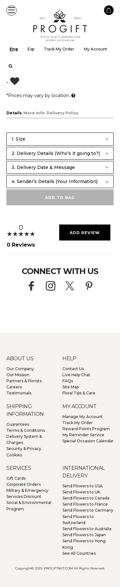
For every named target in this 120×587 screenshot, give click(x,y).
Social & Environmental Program (28, 505)
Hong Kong (84, 543)
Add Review (85, 232)
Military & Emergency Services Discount (27, 493)
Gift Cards (16, 478)
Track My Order (59, 49)
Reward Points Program (86, 428)
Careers (14, 387)
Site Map (70, 387)
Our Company (20, 368)
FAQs (67, 380)
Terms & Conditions (25, 430)
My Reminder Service (83, 434)
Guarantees (17, 424)
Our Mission (17, 374)
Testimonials (18, 393)
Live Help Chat (76, 374)
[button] (11, 10)
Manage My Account (82, 416)
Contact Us (73, 368)
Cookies (14, 455)
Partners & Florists (24, 380)
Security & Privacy (23, 448)
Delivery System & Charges (24, 439)
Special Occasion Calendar (88, 440)
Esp (31, 49)
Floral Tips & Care (78, 393)
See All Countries (79, 553)
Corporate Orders (23, 484)
